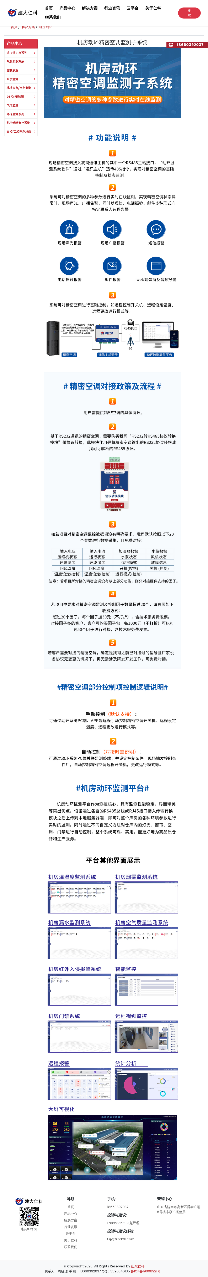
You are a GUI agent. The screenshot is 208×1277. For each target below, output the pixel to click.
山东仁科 (137, 1266)
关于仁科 (153, 8)
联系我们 (53, 17)
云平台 (133, 8)
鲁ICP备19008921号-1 (147, 1271)
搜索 (189, 13)
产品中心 (67, 8)
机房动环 (45, 27)
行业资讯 (112, 8)
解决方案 (90, 8)
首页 (49, 8)
